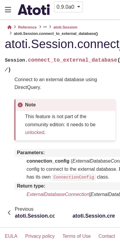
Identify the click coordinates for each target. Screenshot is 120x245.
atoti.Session (65, 27)
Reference (27, 27)
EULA (11, 236)
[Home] (9, 27)
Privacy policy (40, 236)
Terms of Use (76, 236)
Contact (107, 236)
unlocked (34, 132)
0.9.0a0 (66, 7)
